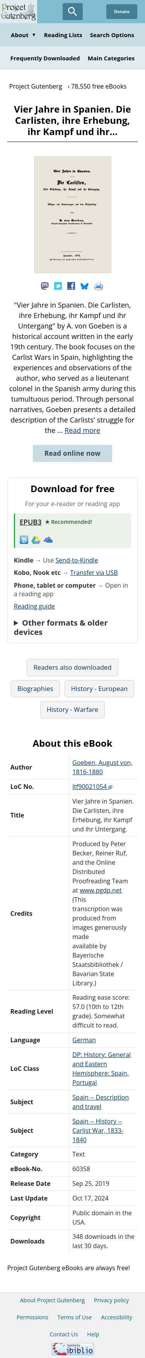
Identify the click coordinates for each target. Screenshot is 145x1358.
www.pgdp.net (101, 890)
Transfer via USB (94, 572)
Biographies (35, 688)
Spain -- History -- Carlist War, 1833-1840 (97, 1130)
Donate (122, 11)
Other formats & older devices (61, 627)
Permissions (32, 1317)
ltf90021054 (92, 786)
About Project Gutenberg (52, 1300)
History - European (99, 688)
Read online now (72, 453)
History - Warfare (73, 709)
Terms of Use (74, 1317)
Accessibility (116, 1317)
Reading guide (34, 606)
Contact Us (63, 1334)
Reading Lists (63, 35)
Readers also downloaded (72, 667)
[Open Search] (73, 11)
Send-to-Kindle (76, 560)
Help (93, 1334)
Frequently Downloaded (45, 58)
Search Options (112, 35)
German (84, 1040)
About (23, 34)
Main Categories (111, 58)
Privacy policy (111, 1300)
